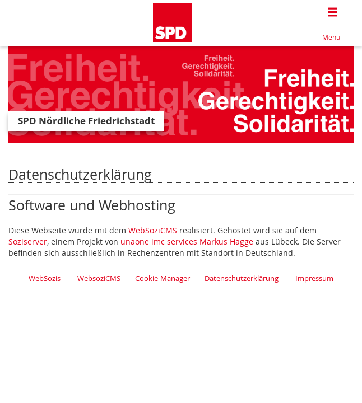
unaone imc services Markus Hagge (186, 241)
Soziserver (27, 241)
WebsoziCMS (98, 278)
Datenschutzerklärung (242, 278)
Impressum (314, 278)
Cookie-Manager (162, 278)
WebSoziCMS (152, 230)
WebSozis (45, 278)
